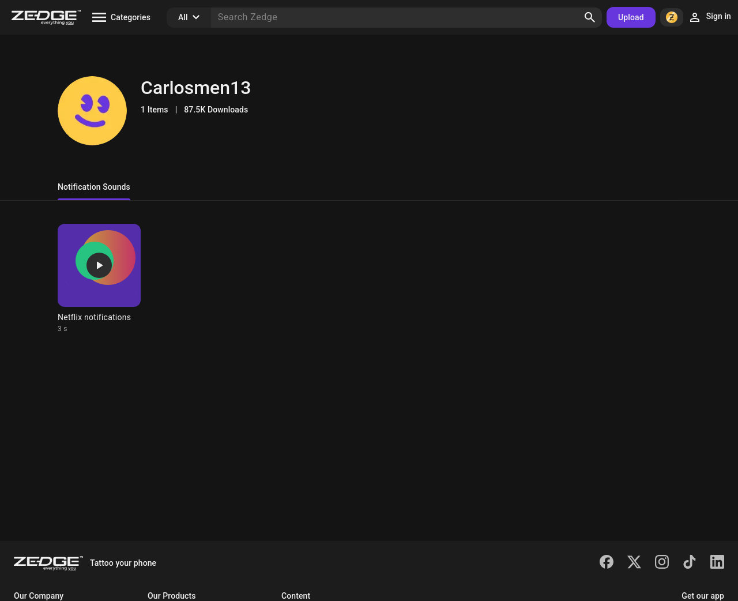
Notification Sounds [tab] (94, 186)
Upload (631, 17)
